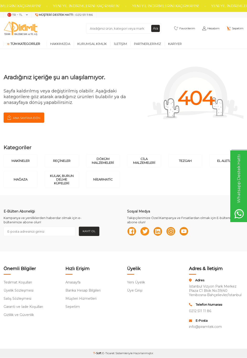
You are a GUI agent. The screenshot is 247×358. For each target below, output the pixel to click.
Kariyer (175, 44)
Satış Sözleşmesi (17, 299)
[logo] (21, 28)
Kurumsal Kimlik (92, 44)
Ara (155, 28)
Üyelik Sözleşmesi (18, 291)
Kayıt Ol (89, 231)
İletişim (120, 44)
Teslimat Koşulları (18, 282)
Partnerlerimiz (147, 44)
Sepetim (72, 307)
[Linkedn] (158, 231)
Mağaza (20, 179)
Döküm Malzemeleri (103, 161)
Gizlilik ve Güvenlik (19, 315)
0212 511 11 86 (200, 311)
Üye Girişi (134, 291)
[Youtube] (184, 231)
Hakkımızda (60, 44)
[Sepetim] (235, 29)
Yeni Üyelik (136, 282)
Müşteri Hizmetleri (81, 299)
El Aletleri (226, 161)
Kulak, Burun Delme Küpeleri (62, 179)
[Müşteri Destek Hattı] (64, 15)
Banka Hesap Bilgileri (83, 291)
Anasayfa (73, 282)
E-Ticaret (108, 353)
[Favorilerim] (184, 29)
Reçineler (61, 161)
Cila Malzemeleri (144, 161)
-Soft (97, 353)
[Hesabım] (211, 29)
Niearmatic (103, 179)
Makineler (20, 161)
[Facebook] (132, 231)
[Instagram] (171, 231)
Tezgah (185, 161)
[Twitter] (145, 231)
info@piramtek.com (205, 327)
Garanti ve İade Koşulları (23, 307)
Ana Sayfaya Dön (23, 117)
